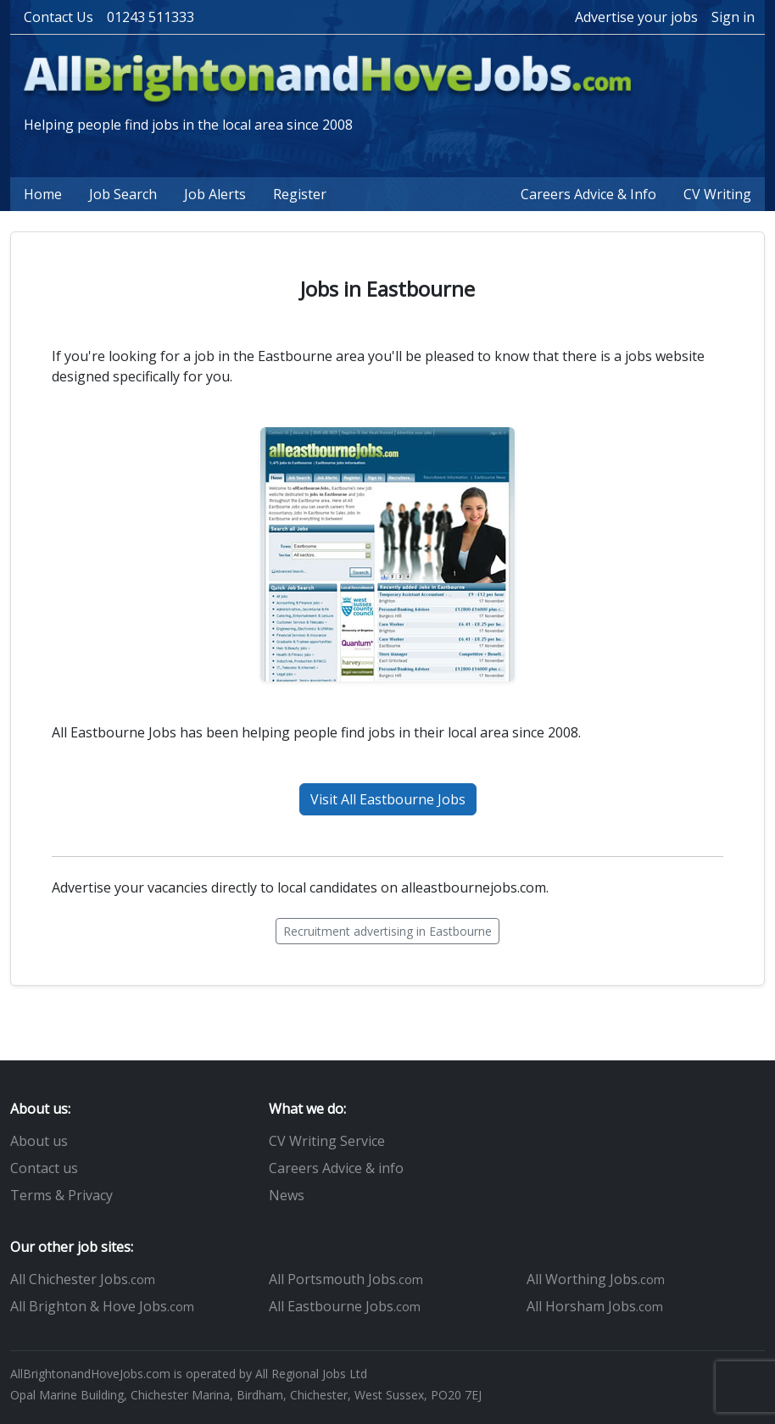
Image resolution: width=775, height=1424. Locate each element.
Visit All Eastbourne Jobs (388, 799)
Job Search (123, 194)
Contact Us (58, 17)
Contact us (44, 1168)
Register (299, 194)
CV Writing (717, 194)
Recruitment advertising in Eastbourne (387, 931)
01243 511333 (150, 17)
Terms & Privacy (61, 1195)
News (286, 1195)
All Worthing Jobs (596, 1279)
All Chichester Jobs (82, 1279)
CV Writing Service (327, 1141)
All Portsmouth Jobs (346, 1279)
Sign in (733, 17)
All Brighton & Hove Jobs (102, 1306)
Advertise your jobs (636, 17)
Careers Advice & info (336, 1168)
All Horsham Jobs (595, 1306)
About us (39, 1141)
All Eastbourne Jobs (345, 1306)
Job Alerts (215, 194)
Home (43, 194)
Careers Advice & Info (588, 194)
